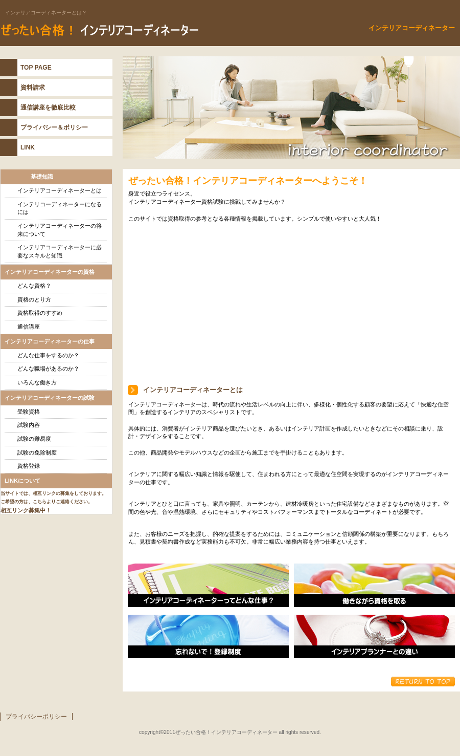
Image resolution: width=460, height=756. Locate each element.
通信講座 (28, 326)
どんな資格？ (34, 286)
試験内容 (28, 425)
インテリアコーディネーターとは (59, 190)
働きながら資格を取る (374, 585)
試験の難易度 (34, 439)
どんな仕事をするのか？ (48, 355)
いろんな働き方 (37, 382)
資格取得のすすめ (39, 313)
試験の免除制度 (37, 452)
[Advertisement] (223, 303)
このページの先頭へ (423, 681)
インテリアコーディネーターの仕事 (208, 585)
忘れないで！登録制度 (208, 636)
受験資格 (28, 411)
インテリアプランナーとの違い (374, 636)
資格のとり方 (34, 299)
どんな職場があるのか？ (48, 368)
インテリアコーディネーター (128, 30)
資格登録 (28, 466)
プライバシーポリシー (36, 716)
